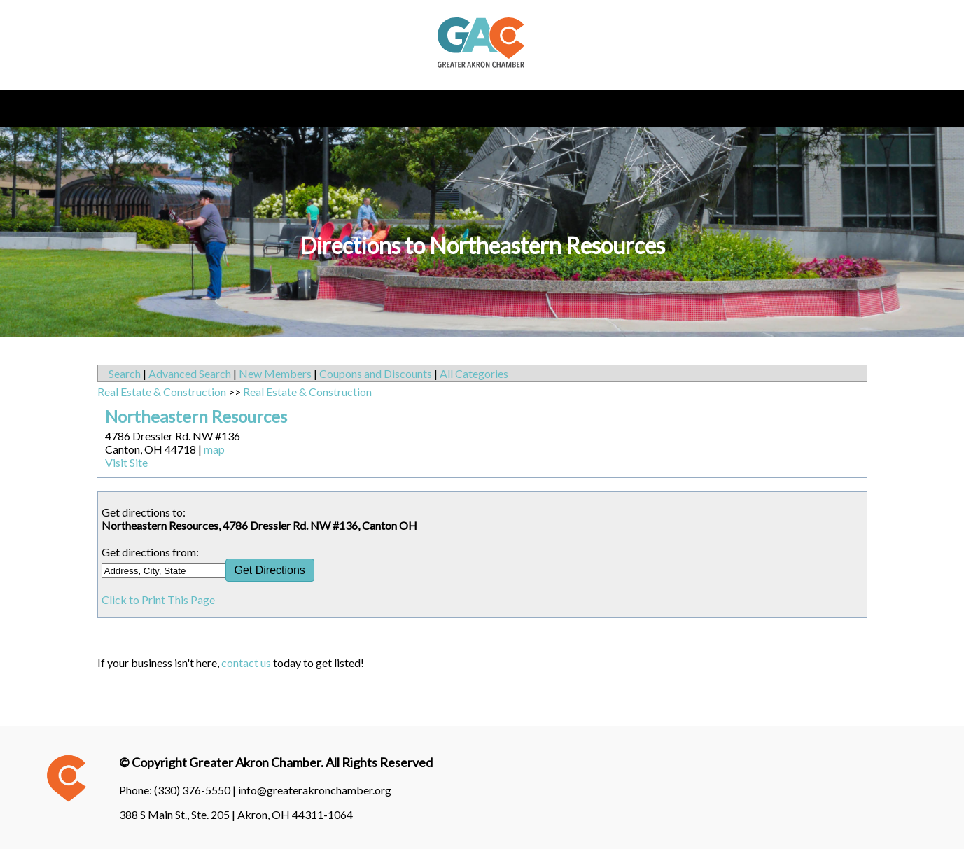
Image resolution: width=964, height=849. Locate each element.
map (214, 449)
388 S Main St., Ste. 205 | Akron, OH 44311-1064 (236, 814)
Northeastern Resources (196, 416)
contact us (246, 662)
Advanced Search (189, 373)
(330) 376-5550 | (196, 790)
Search (125, 373)
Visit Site (126, 462)
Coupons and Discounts (375, 373)
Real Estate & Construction (161, 391)
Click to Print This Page (158, 599)
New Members (275, 373)
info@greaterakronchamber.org (314, 790)
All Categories (474, 373)
